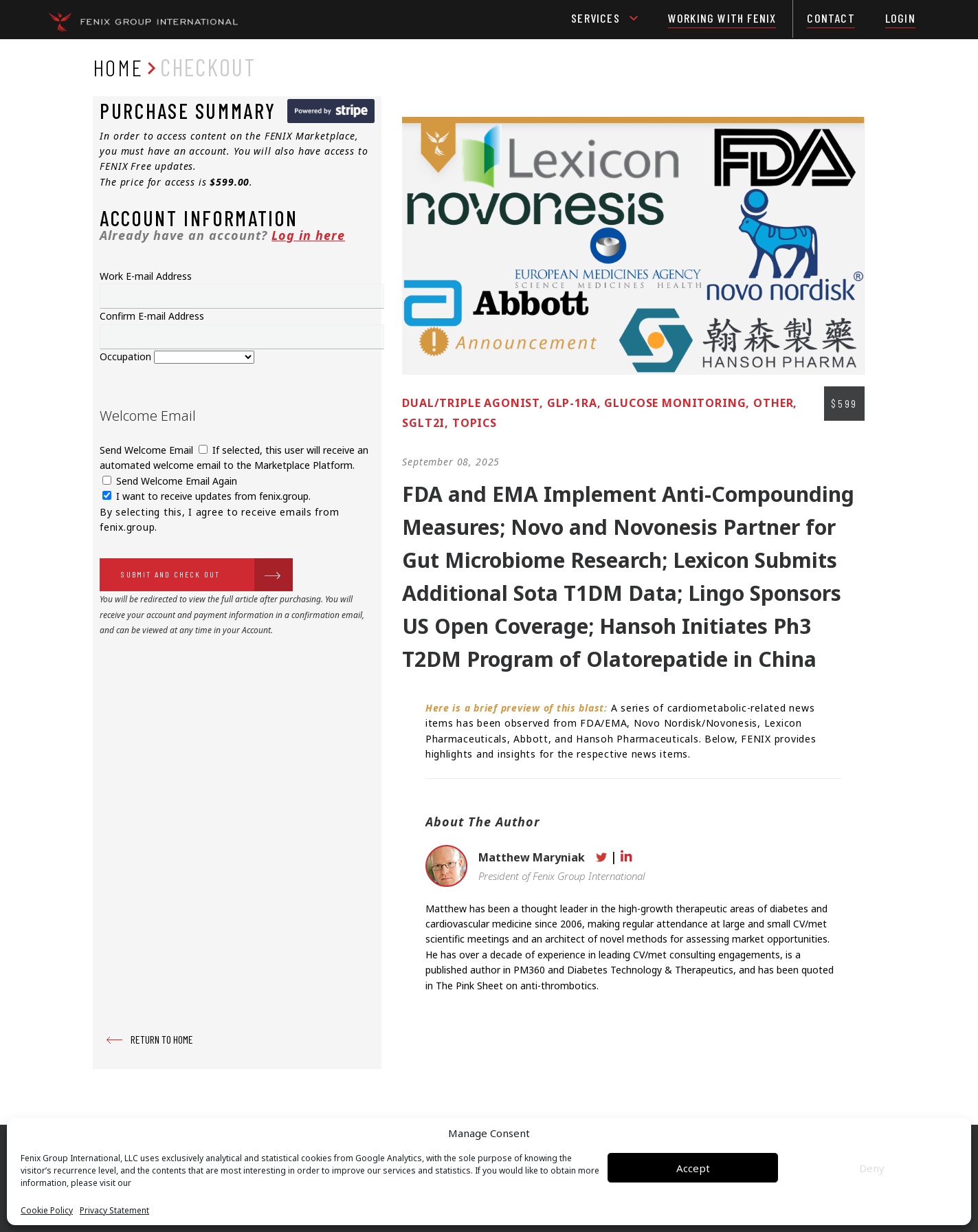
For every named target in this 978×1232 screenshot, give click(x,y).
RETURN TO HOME (162, 1039)
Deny (872, 1168)
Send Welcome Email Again (169, 480)
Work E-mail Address (146, 276)
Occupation (127, 356)
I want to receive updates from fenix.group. (206, 496)
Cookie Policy (47, 1211)
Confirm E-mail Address (152, 315)
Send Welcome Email (148, 449)
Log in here (308, 235)
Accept (693, 1168)
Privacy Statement (114, 1211)
